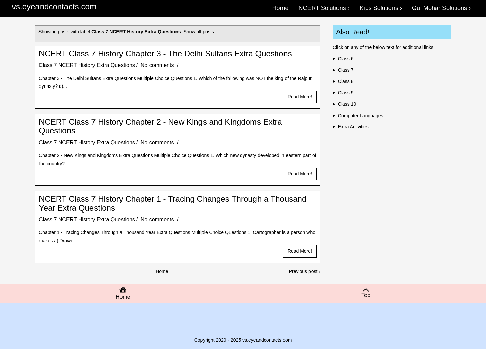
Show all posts (199, 31)
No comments (158, 65)
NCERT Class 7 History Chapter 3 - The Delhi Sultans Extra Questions (165, 53)
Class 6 (346, 58)
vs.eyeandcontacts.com (54, 6)
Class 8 (346, 81)
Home (162, 271)
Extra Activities (353, 126)
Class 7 (346, 70)
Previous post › (304, 271)
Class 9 (346, 92)
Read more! (300, 96)
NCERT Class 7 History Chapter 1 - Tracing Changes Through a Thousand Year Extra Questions (172, 203)
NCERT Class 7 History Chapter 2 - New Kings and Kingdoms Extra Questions (160, 126)
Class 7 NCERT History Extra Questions (87, 65)
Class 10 (347, 104)
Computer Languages (360, 115)
